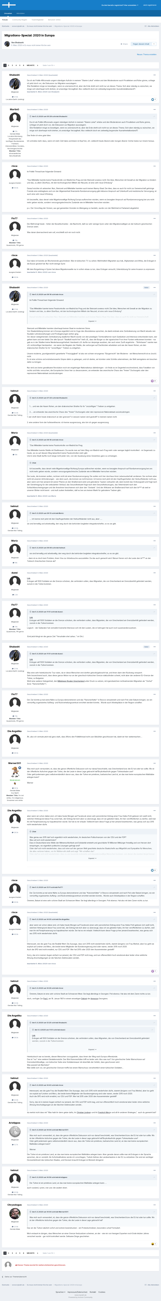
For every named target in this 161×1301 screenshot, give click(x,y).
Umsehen (8, 14)
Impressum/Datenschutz (77, 1292)
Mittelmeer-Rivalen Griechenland (71, 681)
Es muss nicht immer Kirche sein (38, 45)
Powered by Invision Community (80, 1297)
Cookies (101, 1292)
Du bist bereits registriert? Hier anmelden (120, 5)
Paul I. (45, 998)
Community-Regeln (19, 20)
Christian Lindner (83, 1112)
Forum (5, 20)
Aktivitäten (20, 13)
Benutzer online (54, 20)
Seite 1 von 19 (48, 65)
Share (124, 44)
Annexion (94, 998)
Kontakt (93, 1292)
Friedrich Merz (104, 1112)
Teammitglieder (38, 20)
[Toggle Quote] (31, 116)
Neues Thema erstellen (146, 54)
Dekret (84, 998)
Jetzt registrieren (149, 5)
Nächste (30, 65)
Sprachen (60, 1292)
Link (28, 578)
